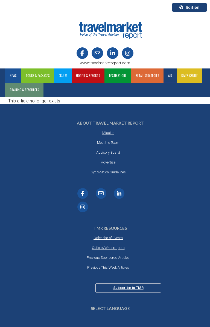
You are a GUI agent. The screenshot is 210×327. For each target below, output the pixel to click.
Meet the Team (108, 142)
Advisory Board (108, 152)
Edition (189, 7)
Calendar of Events (108, 238)
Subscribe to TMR (128, 288)
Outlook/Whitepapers (108, 248)
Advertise (108, 162)
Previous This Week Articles (108, 267)
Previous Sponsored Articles (108, 258)
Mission (108, 133)
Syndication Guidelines (108, 172)
